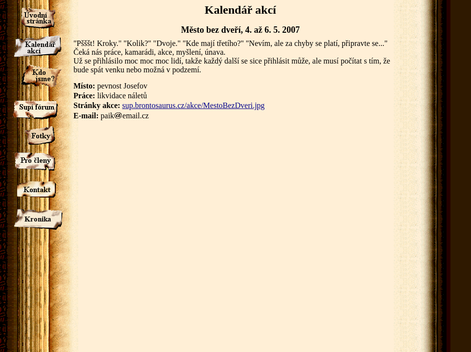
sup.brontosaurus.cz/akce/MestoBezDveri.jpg (193, 105)
